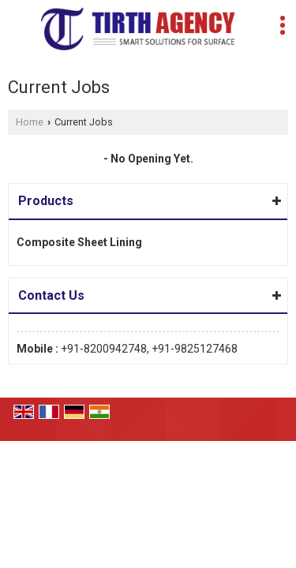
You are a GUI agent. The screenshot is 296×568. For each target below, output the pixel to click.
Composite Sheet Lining (79, 242)
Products (45, 200)
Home (29, 122)
